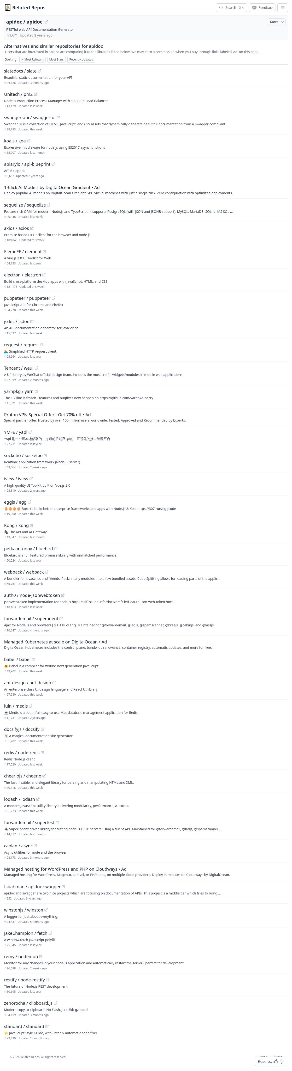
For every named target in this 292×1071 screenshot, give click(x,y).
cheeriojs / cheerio (22, 776)
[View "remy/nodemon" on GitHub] (41, 956)
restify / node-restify (24, 980)
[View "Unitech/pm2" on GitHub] (36, 94)
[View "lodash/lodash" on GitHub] (38, 799)
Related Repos (29, 7)
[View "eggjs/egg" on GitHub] (29, 502)
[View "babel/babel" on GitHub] (33, 659)
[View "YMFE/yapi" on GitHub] (30, 432)
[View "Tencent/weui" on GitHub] (36, 368)
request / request (21, 345)
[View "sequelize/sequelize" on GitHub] (49, 205)
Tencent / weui (19, 368)
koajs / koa (15, 141)
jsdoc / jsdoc (16, 321)
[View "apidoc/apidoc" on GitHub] (46, 22)
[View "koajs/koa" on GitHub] (29, 141)
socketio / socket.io (23, 455)
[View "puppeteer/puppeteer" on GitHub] (53, 298)
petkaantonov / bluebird (28, 548)
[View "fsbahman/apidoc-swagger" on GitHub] (63, 886)
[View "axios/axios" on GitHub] (32, 228)
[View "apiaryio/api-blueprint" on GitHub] (53, 164)
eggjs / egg (15, 502)
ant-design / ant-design (27, 682)
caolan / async (18, 846)
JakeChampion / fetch (25, 933)
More (277, 21)
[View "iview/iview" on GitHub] (31, 479)
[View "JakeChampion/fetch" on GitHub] (50, 933)
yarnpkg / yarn (19, 391)
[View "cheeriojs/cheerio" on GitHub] (44, 776)
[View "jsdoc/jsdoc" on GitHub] (32, 321)
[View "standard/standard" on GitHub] (47, 1026)
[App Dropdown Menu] (282, 7)
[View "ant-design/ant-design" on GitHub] (54, 683)
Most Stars (56, 59)
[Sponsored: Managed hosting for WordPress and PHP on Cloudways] (146, 871)
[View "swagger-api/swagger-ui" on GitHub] (58, 117)
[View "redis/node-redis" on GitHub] (42, 752)
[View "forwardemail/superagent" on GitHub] (61, 618)
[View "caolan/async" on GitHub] (35, 846)
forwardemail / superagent (31, 618)
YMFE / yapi (15, 432)
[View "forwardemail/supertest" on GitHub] (57, 822)
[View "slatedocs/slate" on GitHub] (39, 71)
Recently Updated (81, 59)
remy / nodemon (21, 956)
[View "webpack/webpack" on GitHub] (47, 572)
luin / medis (16, 706)
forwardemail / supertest (29, 822)
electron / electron (22, 275)
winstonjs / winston (23, 910)
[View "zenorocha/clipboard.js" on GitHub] (55, 1003)
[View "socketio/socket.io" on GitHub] (45, 455)
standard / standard (24, 1026)
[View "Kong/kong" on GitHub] (32, 525)
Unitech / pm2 (18, 94)
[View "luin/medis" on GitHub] (31, 706)
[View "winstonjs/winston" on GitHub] (46, 910)
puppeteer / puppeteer (27, 298)
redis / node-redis (22, 752)
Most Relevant (32, 59)
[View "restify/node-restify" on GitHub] (48, 980)
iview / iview (16, 479)
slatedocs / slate (20, 71)
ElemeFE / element (23, 251)
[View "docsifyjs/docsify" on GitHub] (42, 729)
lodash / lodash (19, 799)
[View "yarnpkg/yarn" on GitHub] (36, 391)
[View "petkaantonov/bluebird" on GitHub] (56, 549)
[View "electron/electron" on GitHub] (44, 275)
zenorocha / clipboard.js (28, 1003)
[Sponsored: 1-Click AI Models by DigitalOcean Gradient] (146, 190)
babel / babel (17, 659)
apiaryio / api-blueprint (27, 164)
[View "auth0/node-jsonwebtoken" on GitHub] (63, 595)
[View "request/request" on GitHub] (42, 345)
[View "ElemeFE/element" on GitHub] (45, 251)
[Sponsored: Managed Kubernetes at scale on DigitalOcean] (146, 644)
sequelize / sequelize (25, 205)
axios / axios (16, 228)
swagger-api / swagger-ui (29, 117)
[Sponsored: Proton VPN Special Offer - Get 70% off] (146, 417)
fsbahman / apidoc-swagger (32, 886)
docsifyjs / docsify (22, 729)
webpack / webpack (24, 572)
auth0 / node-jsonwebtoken (32, 595)
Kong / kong (16, 525)
